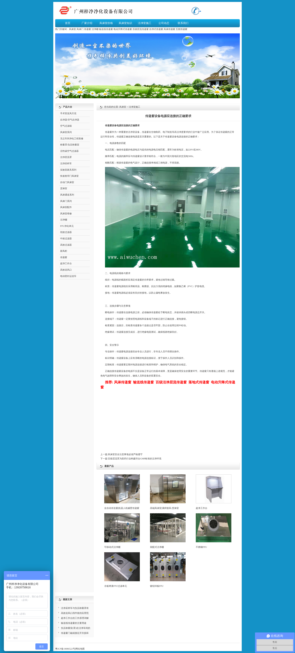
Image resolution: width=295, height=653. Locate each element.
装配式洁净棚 (168, 530)
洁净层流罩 (66, 157)
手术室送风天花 (68, 113)
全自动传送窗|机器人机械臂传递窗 (122, 491)
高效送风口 (66, 269)
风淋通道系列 (67, 194)
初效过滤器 (66, 232)
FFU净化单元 (67, 226)
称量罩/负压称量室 (69, 144)
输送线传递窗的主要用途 (73, 623)
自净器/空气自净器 (69, 119)
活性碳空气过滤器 (69, 151)
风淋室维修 (66, 213)
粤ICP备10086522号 (65, 648)
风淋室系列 (66, 132)
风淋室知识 (125, 23)
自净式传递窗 (156, 29)
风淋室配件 (66, 207)
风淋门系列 (66, 201)
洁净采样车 (66, 163)
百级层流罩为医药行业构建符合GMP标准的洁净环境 (134, 458)
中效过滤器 (66, 238)
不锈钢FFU (213, 530)
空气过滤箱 (66, 126)
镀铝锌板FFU (168, 569)
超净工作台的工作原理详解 (75, 618)
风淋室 (72, 29)
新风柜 (63, 251)
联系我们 (183, 23)
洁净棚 (95, 29)
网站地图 (80, 648)
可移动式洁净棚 (122, 530)
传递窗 (87, 29)
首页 (67, 23)
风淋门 (80, 29)
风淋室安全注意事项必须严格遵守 (125, 454)
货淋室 (63, 188)
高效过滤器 (66, 245)
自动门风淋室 (67, 182)
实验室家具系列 (68, 169)
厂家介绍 (87, 23)
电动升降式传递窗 (122, 29)
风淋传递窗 (169, 29)
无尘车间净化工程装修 (71, 138)
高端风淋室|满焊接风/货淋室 (168, 491)
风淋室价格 (106, 23)
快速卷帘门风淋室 (69, 176)
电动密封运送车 (68, 276)
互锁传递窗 (181, 29)
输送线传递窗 (106, 29)
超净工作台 (213, 491)
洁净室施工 (144, 23)
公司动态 (163, 23)
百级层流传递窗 (140, 29)
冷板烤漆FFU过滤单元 (122, 569)
